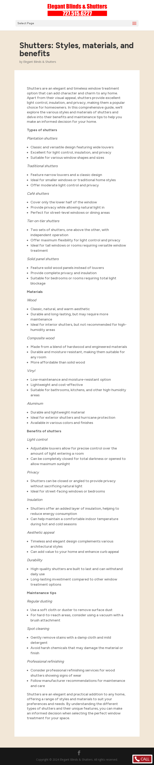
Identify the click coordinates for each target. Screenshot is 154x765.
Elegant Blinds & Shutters (39, 62)
